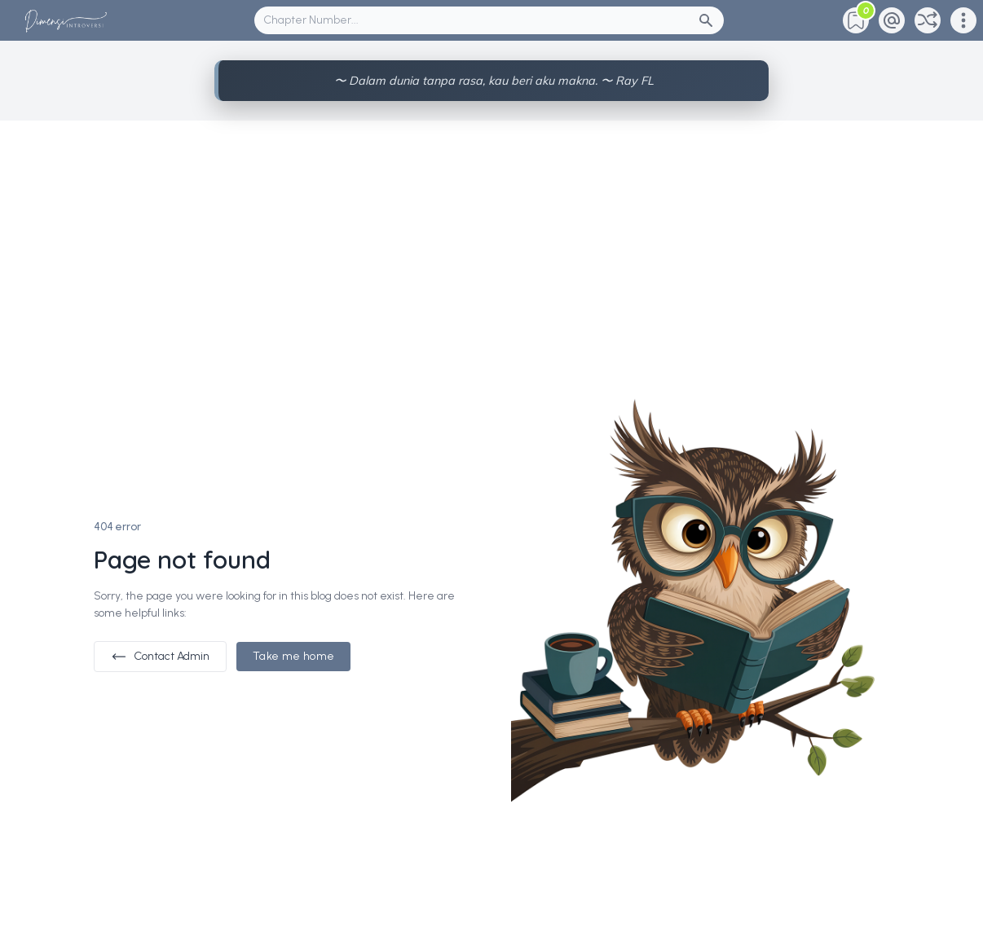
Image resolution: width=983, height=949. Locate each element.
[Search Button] (711, 20)
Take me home (293, 656)
